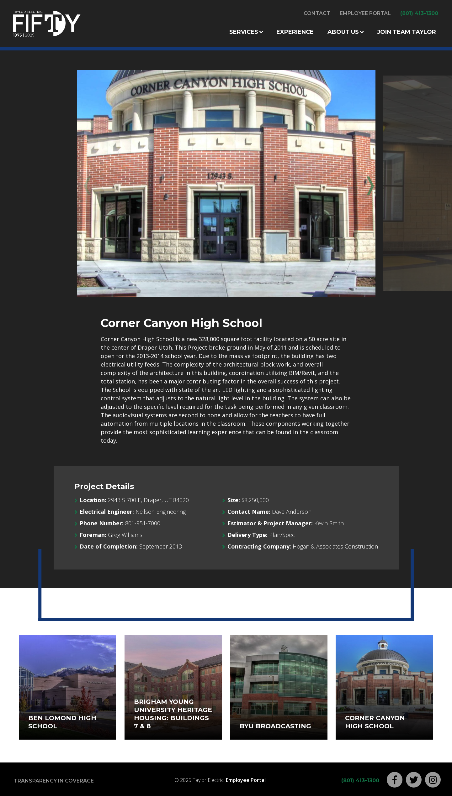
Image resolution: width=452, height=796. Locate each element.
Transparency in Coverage (54, 781)
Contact (317, 13)
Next (366, 184)
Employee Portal (365, 13)
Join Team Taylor (406, 32)
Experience (295, 32)
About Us (343, 32)
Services (243, 32)
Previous (86, 184)
